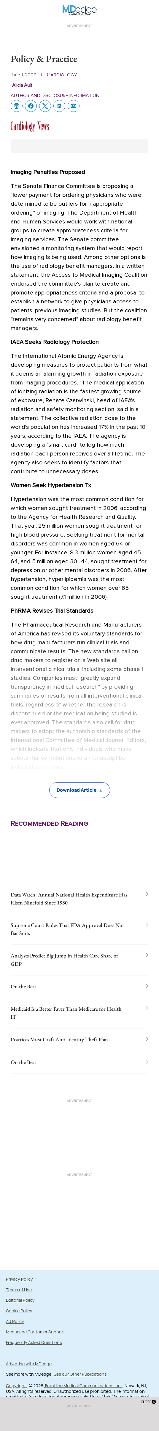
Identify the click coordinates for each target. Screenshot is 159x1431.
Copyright (16, 1385)
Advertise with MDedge (29, 1363)
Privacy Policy (19, 1279)
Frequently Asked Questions (34, 1342)
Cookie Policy (19, 1311)
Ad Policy (15, 1321)
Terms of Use (19, 1289)
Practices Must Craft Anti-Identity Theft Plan (59, 1039)
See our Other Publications (80, 1374)
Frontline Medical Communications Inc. (83, 1385)
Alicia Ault (22, 85)
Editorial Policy (20, 1300)
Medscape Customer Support (35, 1332)
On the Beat (23, 986)
